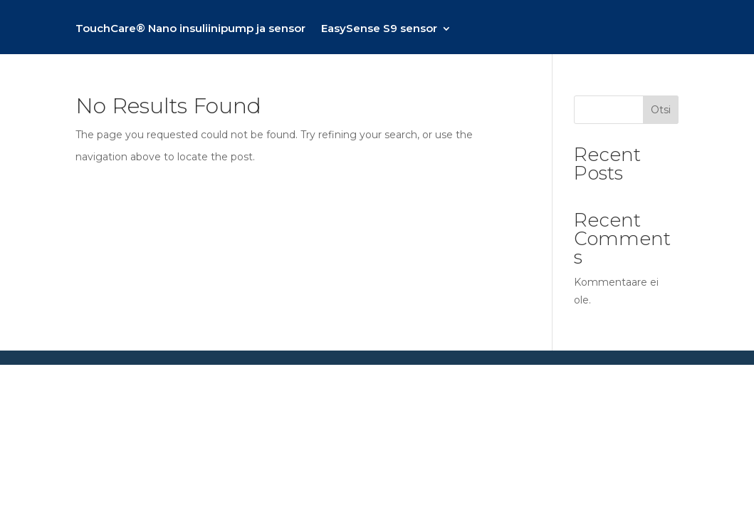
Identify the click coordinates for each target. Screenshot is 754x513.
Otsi (661, 109)
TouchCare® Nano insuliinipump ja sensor (190, 29)
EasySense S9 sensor (379, 29)
